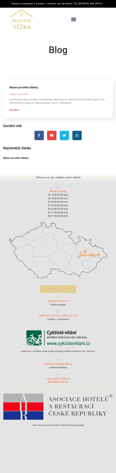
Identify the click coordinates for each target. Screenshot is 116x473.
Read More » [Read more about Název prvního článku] (14, 110)
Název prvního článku (23, 87)
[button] (74, 19)
